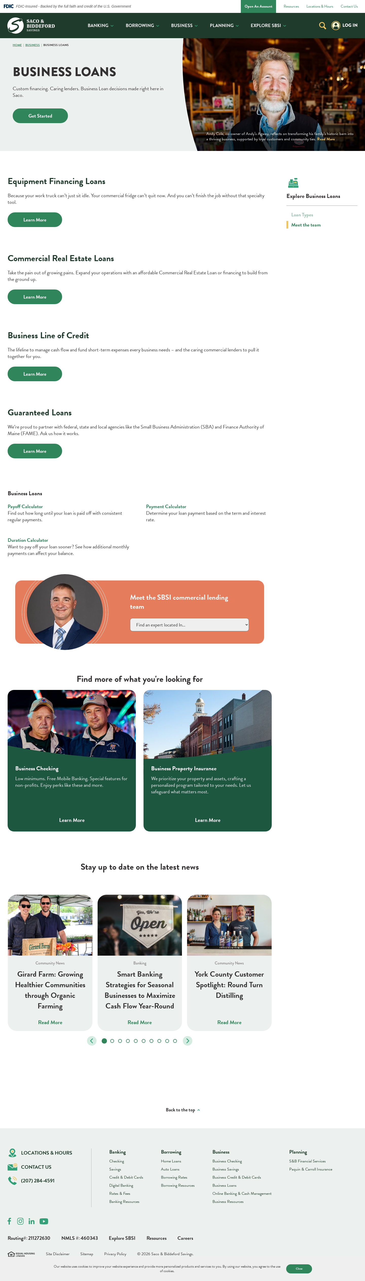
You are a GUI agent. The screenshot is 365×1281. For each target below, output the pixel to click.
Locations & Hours (319, 6)
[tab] (104, 1041)
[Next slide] (187, 1041)
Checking (116, 1161)
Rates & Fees (119, 1193)
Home (17, 45)
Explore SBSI (266, 25)
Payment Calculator (166, 506)
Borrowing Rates (174, 1177)
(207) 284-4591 (31, 1181)
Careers (185, 1238)
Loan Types (302, 214)
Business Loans (224, 1185)
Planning (222, 25)
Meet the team (306, 225)
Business (182, 25)
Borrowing (140, 25)
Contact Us (349, 6)
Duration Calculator (28, 540)
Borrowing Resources (178, 1185)
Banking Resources (124, 1202)
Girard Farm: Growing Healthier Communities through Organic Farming (50, 989)
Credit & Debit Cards (126, 1177)
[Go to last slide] (92, 1041)
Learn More (34, 219)
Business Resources (228, 1202)
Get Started (40, 116)
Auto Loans (170, 1169)
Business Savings (225, 1169)
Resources (291, 6)
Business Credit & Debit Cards (236, 1177)
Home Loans (171, 1161)
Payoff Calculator (25, 506)
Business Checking (227, 1161)
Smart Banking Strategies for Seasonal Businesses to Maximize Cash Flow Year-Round (139, 989)
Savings (115, 1169)
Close (299, 1268)
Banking (98, 25)
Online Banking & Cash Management (241, 1193)
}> (189, 624)
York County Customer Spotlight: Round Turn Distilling (229, 984)
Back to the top (180, 1110)
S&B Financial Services (307, 1161)
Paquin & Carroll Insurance (310, 1169)
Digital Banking (121, 1185)
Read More (326, 139)
